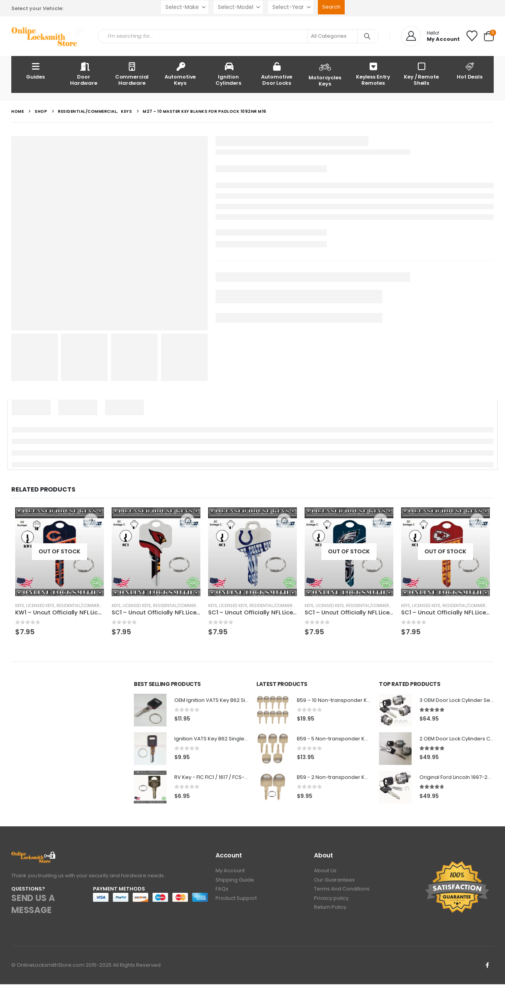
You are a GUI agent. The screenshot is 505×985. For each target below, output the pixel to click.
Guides (35, 70)
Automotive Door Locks (277, 74)
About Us (325, 872)
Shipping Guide (235, 881)
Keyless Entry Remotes (373, 74)
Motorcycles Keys (325, 74)
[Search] (367, 36)
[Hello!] (430, 36)
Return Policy (330, 911)
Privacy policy (331, 901)
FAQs (222, 891)
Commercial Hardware (132, 74)
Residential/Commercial (82, 606)
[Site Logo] (48, 36)
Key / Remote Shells (421, 74)
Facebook (487, 966)
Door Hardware (83, 74)
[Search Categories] (332, 36)
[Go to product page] (59, 551)
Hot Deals (469, 70)
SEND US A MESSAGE (32, 905)
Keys (19, 606)
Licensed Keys (40, 606)
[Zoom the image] (33, 856)
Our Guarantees (334, 881)
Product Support (236, 901)
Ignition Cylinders (228, 74)
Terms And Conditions (342, 891)
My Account (230, 872)
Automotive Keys (180, 74)
